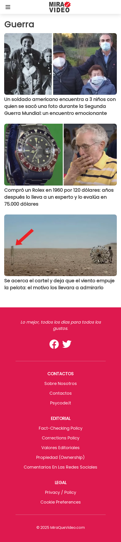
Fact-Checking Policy (60, 428)
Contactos (60, 393)
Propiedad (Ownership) (60, 457)
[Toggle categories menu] (8, 7)
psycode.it (60, 403)
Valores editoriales (60, 448)
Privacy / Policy (60, 492)
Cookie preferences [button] (60, 502)
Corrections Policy (60, 438)
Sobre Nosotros (60, 383)
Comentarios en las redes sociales (60, 467)
